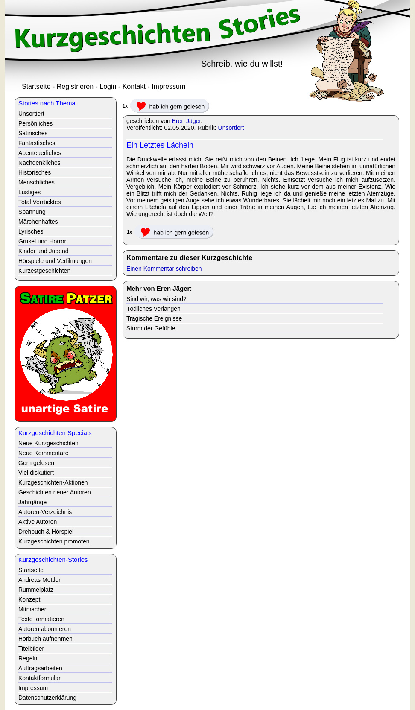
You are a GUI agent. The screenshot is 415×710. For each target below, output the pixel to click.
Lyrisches (31, 231)
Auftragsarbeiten (40, 668)
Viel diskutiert (36, 472)
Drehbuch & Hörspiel (45, 531)
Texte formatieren (41, 619)
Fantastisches (36, 143)
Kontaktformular (39, 678)
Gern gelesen (36, 462)
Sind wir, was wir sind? (156, 298)
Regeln (27, 658)
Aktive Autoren (37, 521)
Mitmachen (32, 609)
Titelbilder (31, 648)
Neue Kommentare (43, 453)
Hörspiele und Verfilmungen (55, 260)
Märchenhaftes (38, 221)
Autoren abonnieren (44, 628)
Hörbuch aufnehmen (45, 638)
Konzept (29, 599)
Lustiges (29, 192)
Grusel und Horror (42, 241)
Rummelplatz (35, 589)
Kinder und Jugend (43, 251)
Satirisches (32, 133)
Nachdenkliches (39, 162)
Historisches (34, 172)
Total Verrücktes (39, 202)
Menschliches (36, 182)
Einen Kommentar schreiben (164, 268)
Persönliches (35, 123)
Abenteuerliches (39, 152)
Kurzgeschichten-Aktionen (53, 482)
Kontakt (134, 86)
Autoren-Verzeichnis (45, 511)
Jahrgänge (32, 502)
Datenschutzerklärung (47, 697)
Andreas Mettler (39, 579)
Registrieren (75, 86)
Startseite (36, 86)
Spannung (32, 211)
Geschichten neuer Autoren (54, 492)
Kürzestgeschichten (44, 270)
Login (107, 86)
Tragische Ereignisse (154, 318)
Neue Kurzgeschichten (48, 443)
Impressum (168, 86)
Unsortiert (231, 127)
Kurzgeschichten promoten (54, 541)
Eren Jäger (186, 120)
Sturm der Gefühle (150, 328)
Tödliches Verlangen (153, 308)
